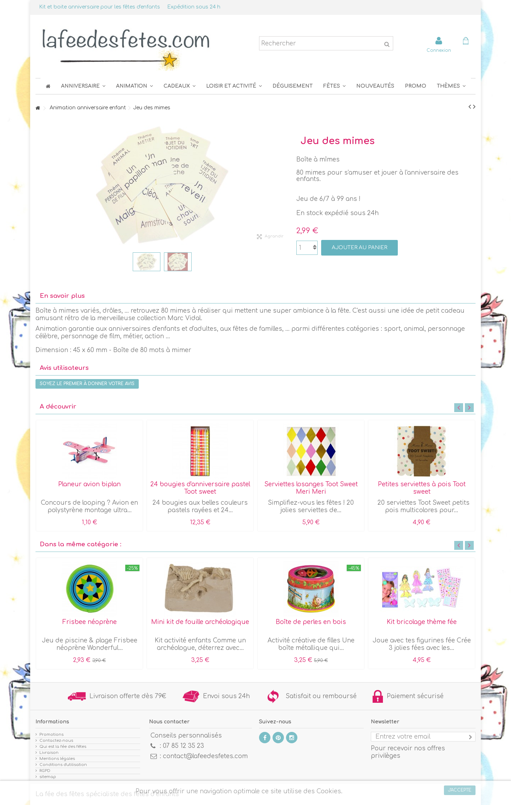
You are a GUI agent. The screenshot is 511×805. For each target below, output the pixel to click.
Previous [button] (458, 407)
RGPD (44, 771)
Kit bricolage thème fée (422, 622)
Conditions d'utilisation (63, 765)
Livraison (49, 753)
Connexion (439, 50)
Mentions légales (57, 759)
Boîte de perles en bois (311, 622)
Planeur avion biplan (89, 484)
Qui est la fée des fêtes (62, 747)
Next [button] (469, 407)
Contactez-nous (56, 740)
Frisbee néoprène (89, 622)
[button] (334, 86)
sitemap (47, 777)
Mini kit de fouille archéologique (200, 622)
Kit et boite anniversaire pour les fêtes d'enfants (99, 7)
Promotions (51, 734)
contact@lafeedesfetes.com (205, 756)
